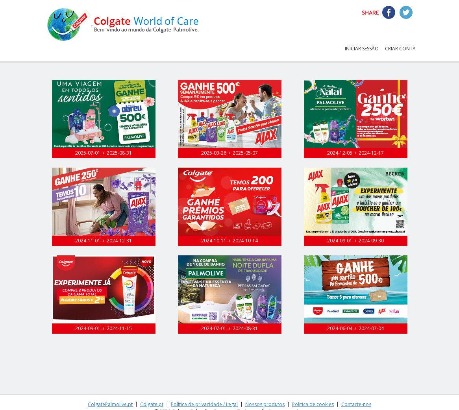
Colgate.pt (151, 404)
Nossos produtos (265, 404)
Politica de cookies (313, 404)
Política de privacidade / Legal (204, 404)
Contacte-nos (356, 404)
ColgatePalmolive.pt (110, 404)
